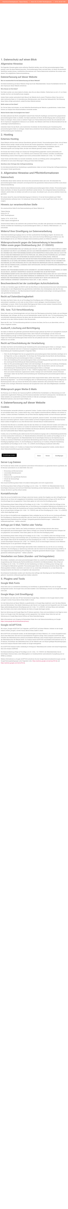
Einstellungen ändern (9, 455)
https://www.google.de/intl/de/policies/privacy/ (15, 621)
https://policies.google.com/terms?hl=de (13, 663)
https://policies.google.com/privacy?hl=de (44, 661)
